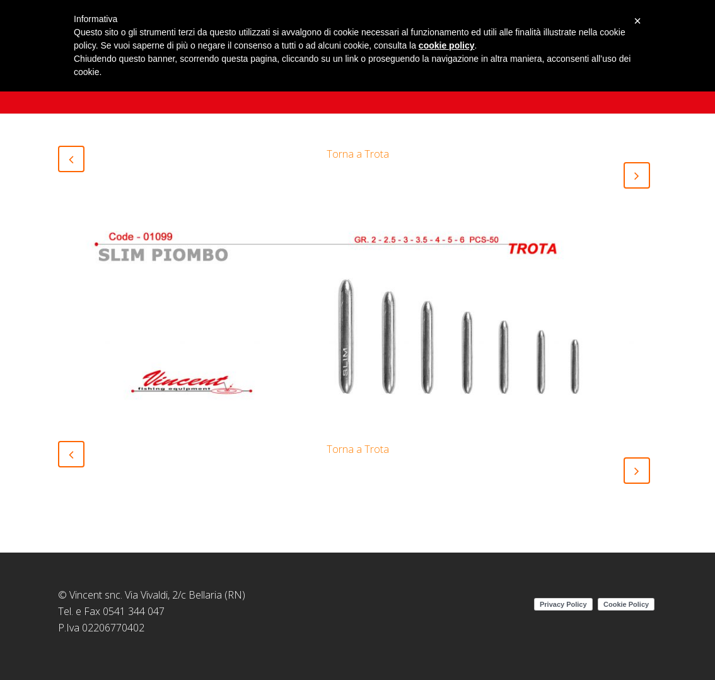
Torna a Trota (358, 154)
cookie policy (447, 45)
